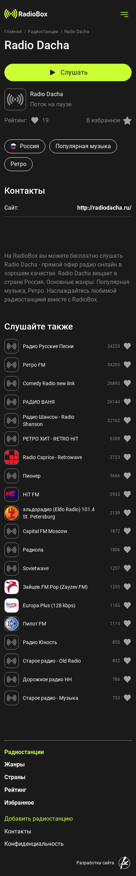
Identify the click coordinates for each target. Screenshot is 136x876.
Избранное (19, 802)
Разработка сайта (95, 862)
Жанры (14, 764)
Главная (13, 31)
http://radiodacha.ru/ (104, 207)
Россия (25, 146)
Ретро (18, 164)
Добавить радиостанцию (38, 818)
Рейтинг (15, 789)
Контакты (17, 831)
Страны (14, 777)
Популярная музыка (83, 146)
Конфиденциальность (34, 843)
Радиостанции (43, 31)
